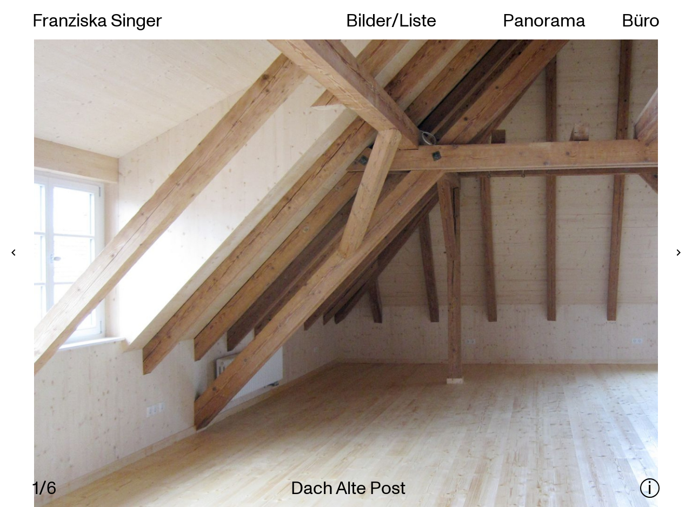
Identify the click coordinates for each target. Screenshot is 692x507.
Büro (641, 20)
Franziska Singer (97, 20)
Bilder (368, 20)
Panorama (544, 20)
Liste (417, 20)
